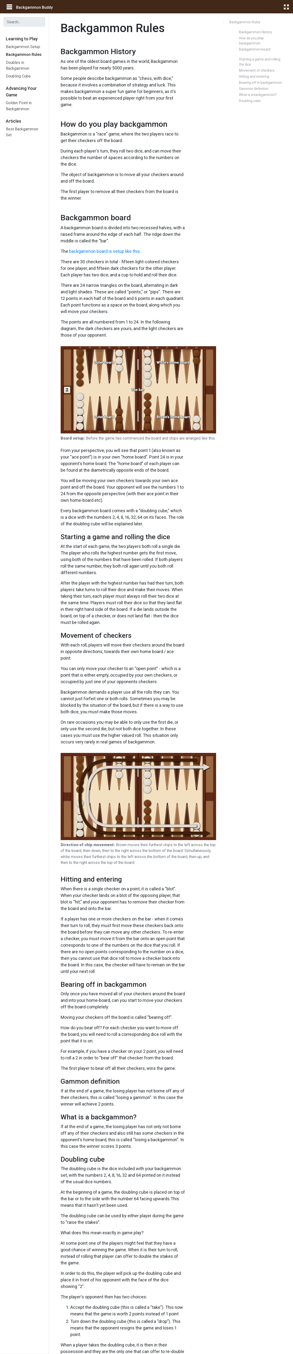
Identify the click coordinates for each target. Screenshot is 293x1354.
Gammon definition (253, 89)
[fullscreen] (286, 6)
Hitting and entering (254, 76)
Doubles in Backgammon (17, 65)
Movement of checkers (257, 70)
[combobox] (24, 21)
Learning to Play (22, 38)
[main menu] (9, 7)
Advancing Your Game (21, 91)
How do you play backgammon (251, 40)
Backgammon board (254, 49)
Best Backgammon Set (22, 132)
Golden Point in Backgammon (19, 106)
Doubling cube (250, 101)
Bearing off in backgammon (260, 83)
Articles (13, 121)
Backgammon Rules (24, 54)
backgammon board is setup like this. (105, 251)
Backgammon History (255, 32)
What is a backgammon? (258, 95)
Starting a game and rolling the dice (259, 61)
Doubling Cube (18, 76)
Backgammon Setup (23, 46)
